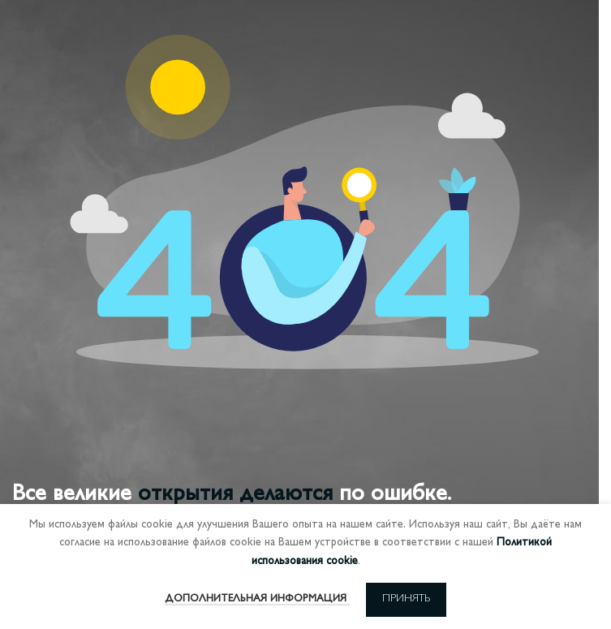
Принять (406, 599)
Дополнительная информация (257, 599)
